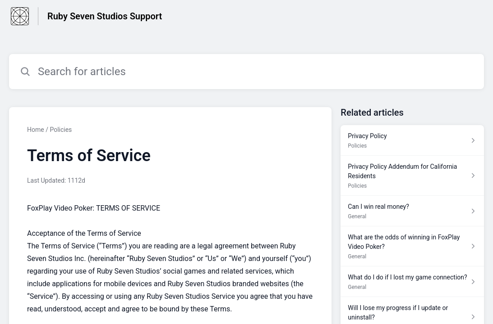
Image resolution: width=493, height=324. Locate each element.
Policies (61, 129)
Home (35, 129)
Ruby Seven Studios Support (104, 16)
